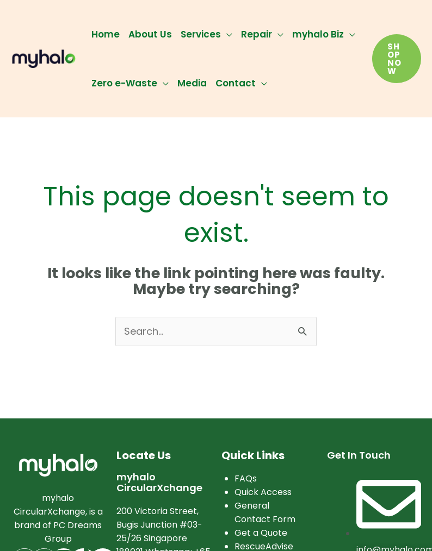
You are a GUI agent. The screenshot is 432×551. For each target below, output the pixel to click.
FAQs (245, 478)
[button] (396, 58)
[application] (226, 34)
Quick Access (263, 492)
